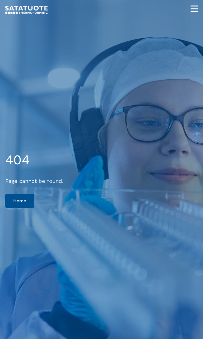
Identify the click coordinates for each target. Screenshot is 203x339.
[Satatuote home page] (26, 10)
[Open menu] (194, 8)
